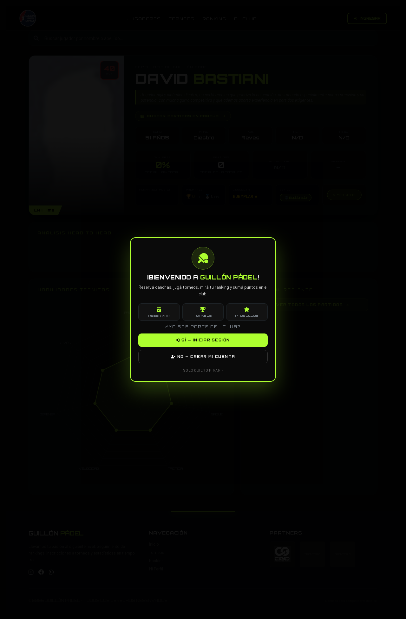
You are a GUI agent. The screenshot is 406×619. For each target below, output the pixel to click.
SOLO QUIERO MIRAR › (203, 370)
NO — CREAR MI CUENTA (203, 356)
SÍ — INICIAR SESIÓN (203, 340)
